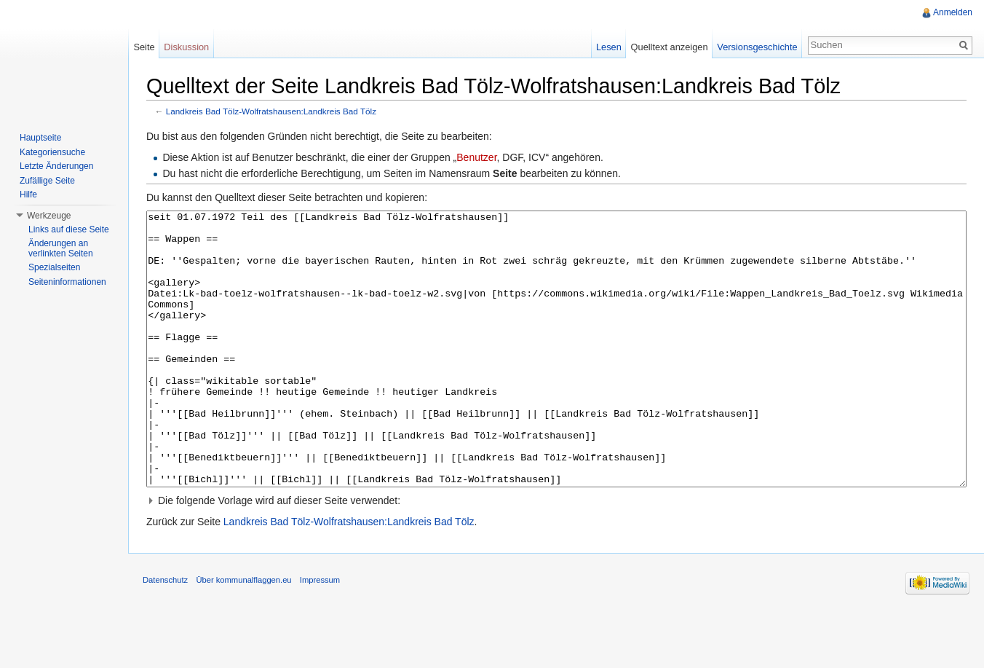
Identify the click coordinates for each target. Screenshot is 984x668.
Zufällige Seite (47, 181)
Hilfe (28, 194)
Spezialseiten (54, 267)
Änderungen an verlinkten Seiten (60, 248)
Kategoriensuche (52, 152)
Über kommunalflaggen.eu (243, 634)
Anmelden (952, 12)
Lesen (609, 47)
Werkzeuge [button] (49, 216)
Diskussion (186, 47)
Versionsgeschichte (757, 47)
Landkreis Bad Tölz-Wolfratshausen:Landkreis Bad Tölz (271, 111)
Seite (143, 47)
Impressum (320, 634)
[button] (556, 555)
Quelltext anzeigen (669, 47)
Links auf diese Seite (68, 229)
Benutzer (476, 157)
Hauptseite (40, 138)
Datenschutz (165, 634)
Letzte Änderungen (56, 166)
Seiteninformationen (67, 282)
